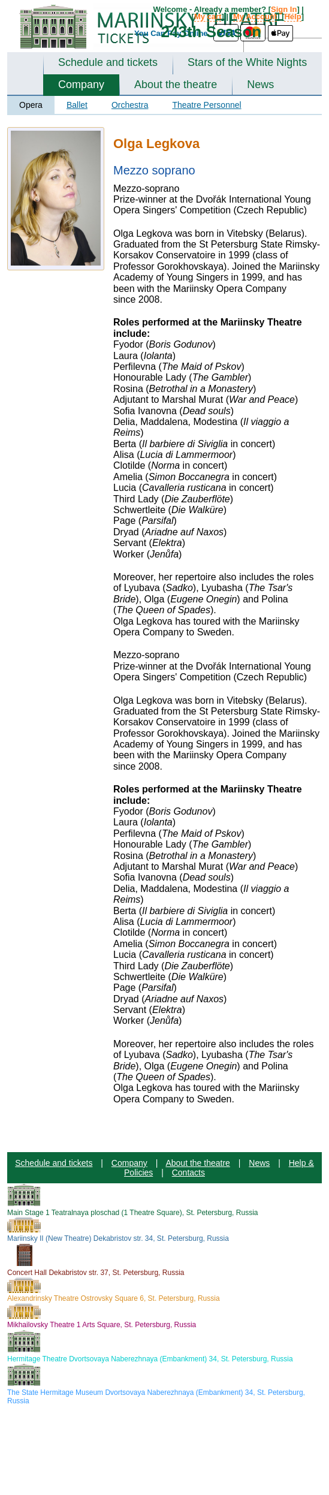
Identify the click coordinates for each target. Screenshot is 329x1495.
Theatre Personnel (206, 105)
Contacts (188, 1172)
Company (81, 85)
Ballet (77, 105)
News (260, 85)
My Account (255, 16)
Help (292, 16)
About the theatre (175, 85)
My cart (208, 16)
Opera (31, 105)
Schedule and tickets (108, 62)
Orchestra (129, 105)
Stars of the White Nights (247, 62)
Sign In (284, 9)
